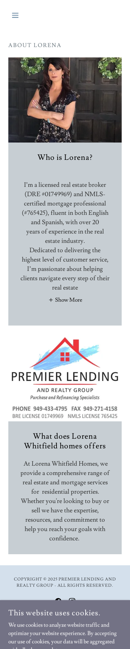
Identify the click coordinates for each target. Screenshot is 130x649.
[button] (16, 15)
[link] (58, 601)
